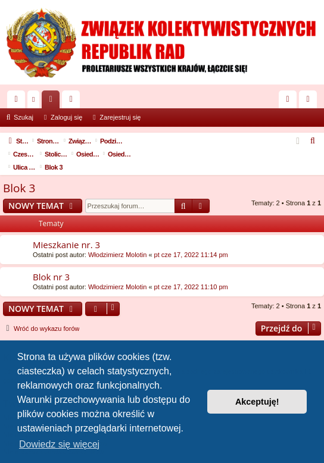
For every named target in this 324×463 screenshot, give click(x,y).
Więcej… (18, 101)
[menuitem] (313, 141)
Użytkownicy (73, 101)
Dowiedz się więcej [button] (59, 444)
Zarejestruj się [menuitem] (310, 101)
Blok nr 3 (51, 264)
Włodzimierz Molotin (117, 241)
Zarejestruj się (120, 117)
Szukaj (23, 117)
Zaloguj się (66, 117)
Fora (53, 101)
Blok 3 (19, 175)
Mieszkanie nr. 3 (66, 231)
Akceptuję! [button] (257, 401)
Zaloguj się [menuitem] (290, 101)
